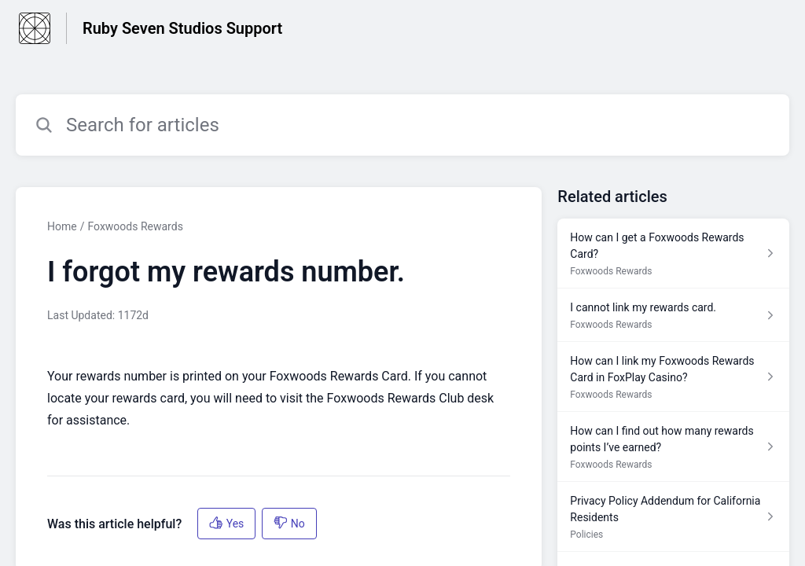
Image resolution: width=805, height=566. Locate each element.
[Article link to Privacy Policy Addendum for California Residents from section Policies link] (673, 517)
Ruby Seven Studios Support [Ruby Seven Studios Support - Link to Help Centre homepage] (182, 28)
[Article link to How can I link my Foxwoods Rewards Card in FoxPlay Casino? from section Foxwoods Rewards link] (673, 377)
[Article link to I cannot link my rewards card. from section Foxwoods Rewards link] (673, 315)
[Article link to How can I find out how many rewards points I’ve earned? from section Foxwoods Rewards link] (673, 447)
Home (62, 226)
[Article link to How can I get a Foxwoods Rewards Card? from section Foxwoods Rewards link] (673, 254)
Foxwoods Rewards (134, 226)
